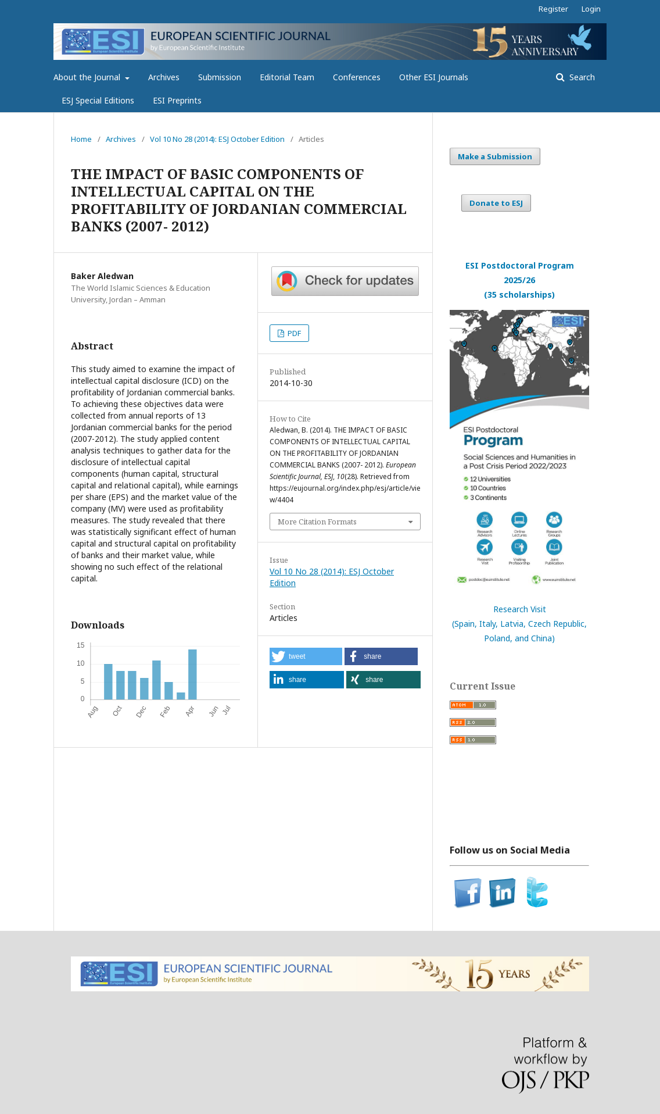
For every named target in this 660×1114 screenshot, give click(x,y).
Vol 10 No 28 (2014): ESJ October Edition (217, 139)
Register (553, 8)
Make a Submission (495, 156)
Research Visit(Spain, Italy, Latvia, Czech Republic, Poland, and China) (519, 624)
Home (81, 139)
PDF (293, 333)
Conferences (357, 77)
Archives (164, 77)
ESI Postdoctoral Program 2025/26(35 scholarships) (519, 280)
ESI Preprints (177, 100)
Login (591, 8)
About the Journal (88, 77)
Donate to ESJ (496, 203)
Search (581, 77)
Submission (219, 77)
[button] (306, 656)
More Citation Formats (317, 521)
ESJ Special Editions (98, 100)
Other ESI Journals (433, 77)
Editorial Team (287, 77)
